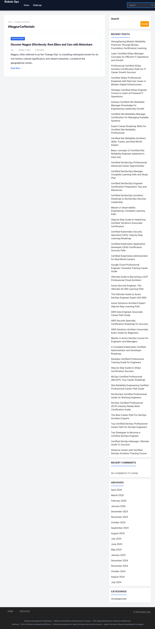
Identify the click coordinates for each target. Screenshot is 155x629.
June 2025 (116, 544)
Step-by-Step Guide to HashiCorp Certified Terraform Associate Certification (128, 223)
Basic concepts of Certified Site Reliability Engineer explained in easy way (127, 154)
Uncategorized (18, 38)
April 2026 (116, 489)
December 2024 (119, 560)
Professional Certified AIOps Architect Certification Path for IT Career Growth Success (128, 69)
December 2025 (119, 511)
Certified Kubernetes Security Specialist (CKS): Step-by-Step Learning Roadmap (127, 235)
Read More (17, 68)
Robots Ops (11, 1)
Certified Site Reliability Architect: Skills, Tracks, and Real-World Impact (128, 141)
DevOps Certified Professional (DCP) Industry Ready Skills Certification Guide (127, 406)
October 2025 (118, 522)
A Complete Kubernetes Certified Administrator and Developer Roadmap (128, 350)
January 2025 (118, 555)
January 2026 (118, 506)
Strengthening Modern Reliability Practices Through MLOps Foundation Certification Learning (128, 45)
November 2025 (119, 517)
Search (115, 18)
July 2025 (116, 538)
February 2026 (118, 500)
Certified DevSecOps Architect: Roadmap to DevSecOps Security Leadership (128, 199)
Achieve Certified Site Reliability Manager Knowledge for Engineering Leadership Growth (127, 105)
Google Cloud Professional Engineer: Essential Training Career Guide (129, 268)
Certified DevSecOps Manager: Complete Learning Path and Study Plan (129, 174)
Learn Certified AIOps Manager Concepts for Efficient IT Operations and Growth (130, 57)
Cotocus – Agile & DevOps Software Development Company (119, 624)
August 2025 (118, 533)
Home (10, 22)
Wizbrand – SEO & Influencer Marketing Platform (31, 624)
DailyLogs (25, 611)
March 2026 (117, 495)
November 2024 (119, 565)
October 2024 (118, 571)
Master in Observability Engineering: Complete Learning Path (128, 211)
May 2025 (116, 549)
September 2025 (120, 527)
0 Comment (39, 50)
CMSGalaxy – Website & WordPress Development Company (66, 621)
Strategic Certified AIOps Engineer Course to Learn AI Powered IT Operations (129, 93)
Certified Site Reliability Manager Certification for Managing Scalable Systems (129, 117)
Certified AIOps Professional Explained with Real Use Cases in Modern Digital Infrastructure (128, 81)
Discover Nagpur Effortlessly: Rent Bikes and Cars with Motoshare (51, 44)
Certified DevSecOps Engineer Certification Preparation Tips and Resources (129, 186)
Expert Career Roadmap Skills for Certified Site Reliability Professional (128, 129)
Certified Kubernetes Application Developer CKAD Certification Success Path (128, 247)
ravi (12, 50)
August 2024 (118, 576)
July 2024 (116, 582)
